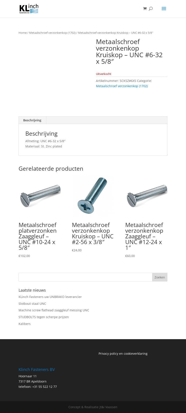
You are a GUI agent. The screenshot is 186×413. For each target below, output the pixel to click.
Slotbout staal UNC (32, 303)
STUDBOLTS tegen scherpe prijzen (44, 317)
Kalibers (25, 324)
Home (23, 33)
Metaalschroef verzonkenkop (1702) (52, 33)
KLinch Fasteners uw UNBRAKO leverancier (50, 297)
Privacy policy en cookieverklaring (123, 353)
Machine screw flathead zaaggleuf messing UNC (54, 310)
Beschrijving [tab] (32, 120)
